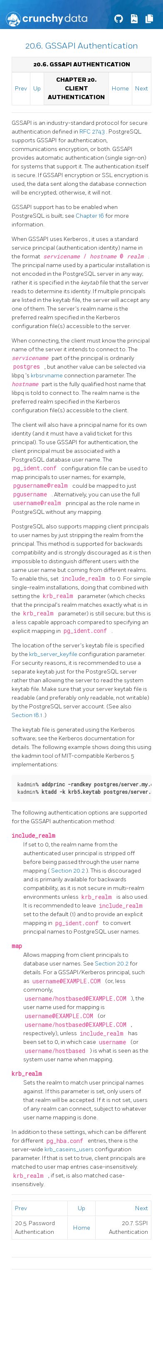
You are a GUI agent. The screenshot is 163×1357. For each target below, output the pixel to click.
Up (37, 88)
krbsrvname (47, 375)
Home (120, 88)
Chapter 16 (90, 215)
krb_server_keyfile (54, 654)
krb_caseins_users (69, 1149)
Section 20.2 (68, 870)
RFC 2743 (92, 131)
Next (141, 88)
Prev (21, 88)
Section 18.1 (27, 715)
